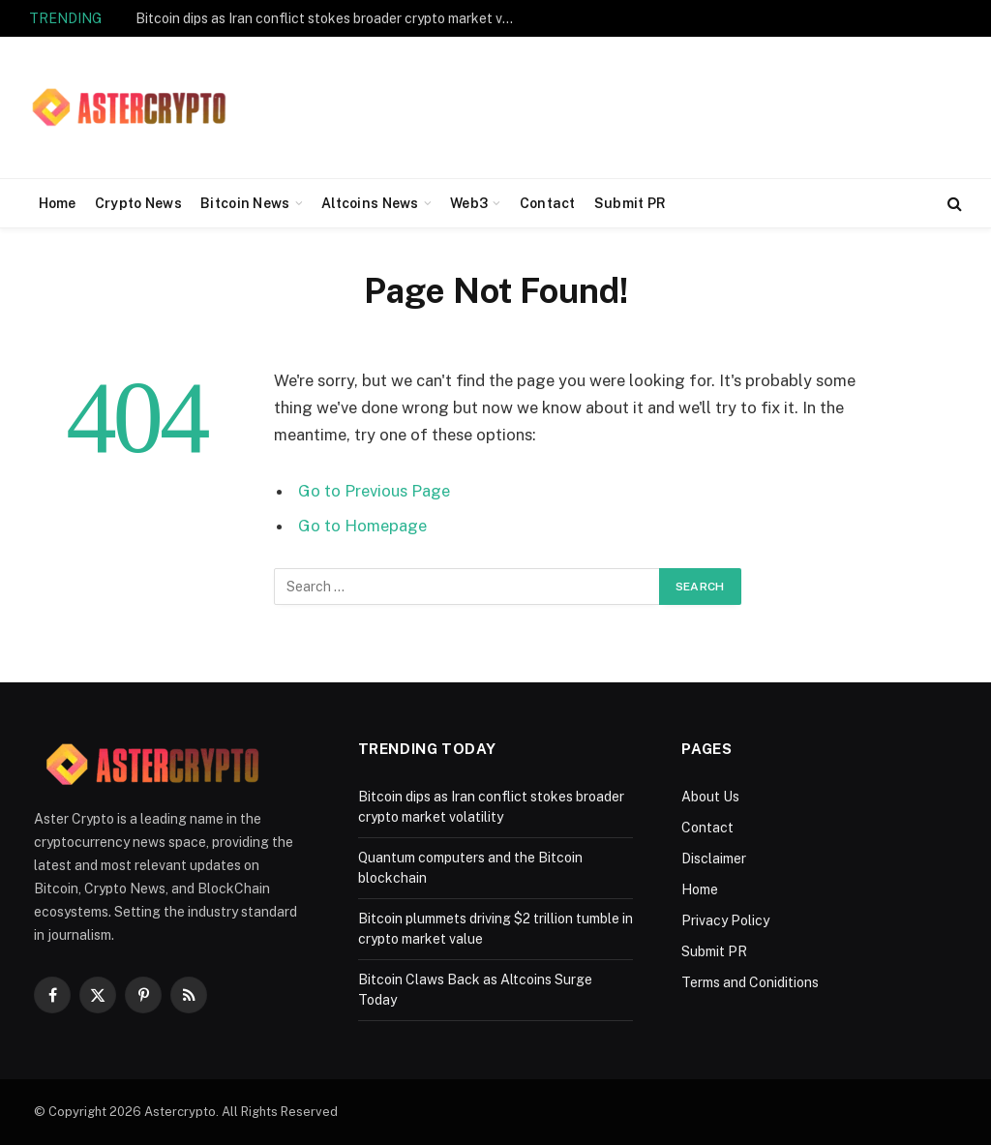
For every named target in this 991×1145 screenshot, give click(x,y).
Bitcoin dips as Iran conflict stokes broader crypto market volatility (329, 18)
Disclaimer (713, 858)
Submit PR (630, 203)
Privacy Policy (725, 920)
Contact (548, 203)
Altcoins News (370, 203)
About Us (710, 796)
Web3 (469, 203)
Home (57, 203)
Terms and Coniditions (750, 982)
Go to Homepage (362, 525)
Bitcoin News (244, 203)
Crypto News (138, 203)
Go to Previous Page (374, 490)
